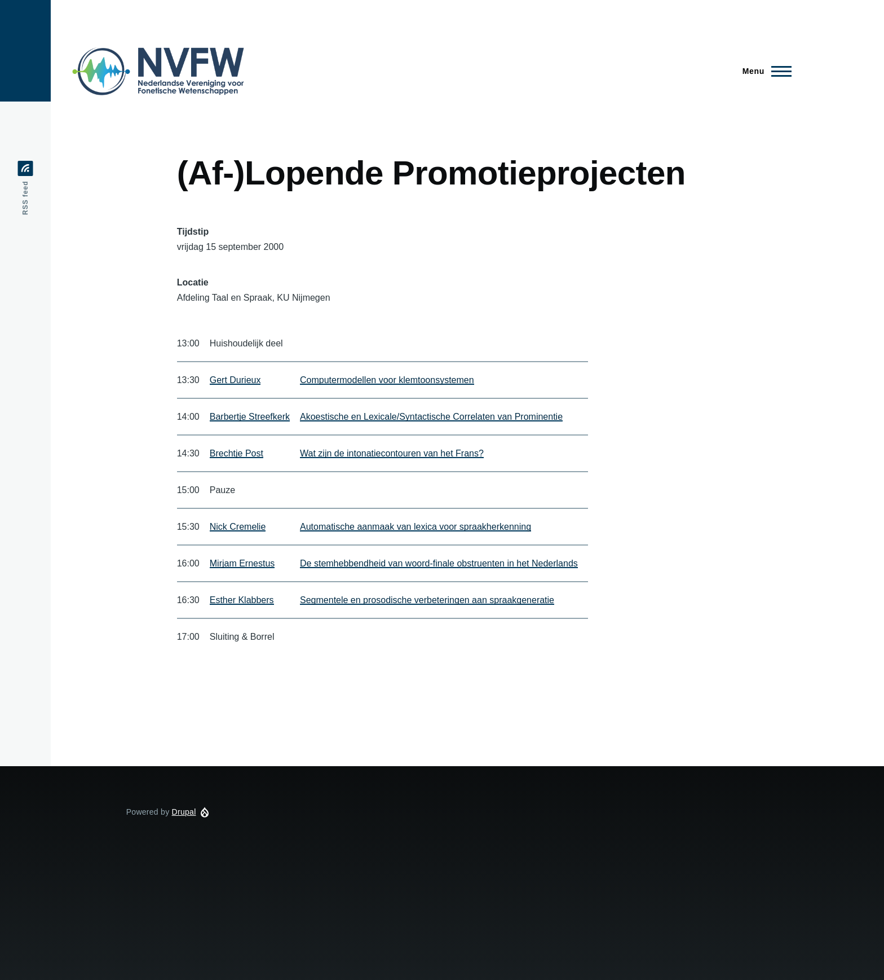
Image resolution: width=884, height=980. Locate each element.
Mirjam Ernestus (242, 563)
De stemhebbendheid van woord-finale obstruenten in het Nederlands (439, 563)
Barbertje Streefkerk (250, 416)
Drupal (184, 811)
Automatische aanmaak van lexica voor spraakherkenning (415, 526)
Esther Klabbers (242, 600)
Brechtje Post (236, 453)
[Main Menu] (763, 71)
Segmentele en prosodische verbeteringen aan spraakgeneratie (427, 600)
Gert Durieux (235, 380)
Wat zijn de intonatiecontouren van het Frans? (392, 453)
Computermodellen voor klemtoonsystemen (387, 380)
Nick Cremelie (238, 526)
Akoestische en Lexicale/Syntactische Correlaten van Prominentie (431, 416)
